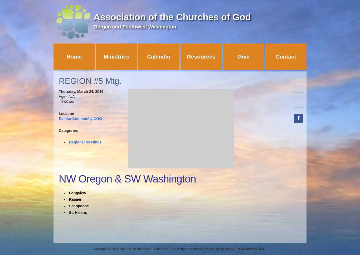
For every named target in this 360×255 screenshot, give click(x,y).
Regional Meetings (85, 142)
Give (243, 57)
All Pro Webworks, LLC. (248, 249)
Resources (201, 57)
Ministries (116, 57)
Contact (286, 57)
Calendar (159, 57)
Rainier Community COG (80, 119)
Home (74, 57)
